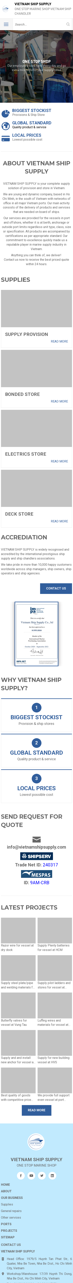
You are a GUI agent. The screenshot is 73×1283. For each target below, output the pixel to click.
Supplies (7, 1186)
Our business (12, 1180)
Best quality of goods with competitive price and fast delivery (16, 1082)
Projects (9, 1213)
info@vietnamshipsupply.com (36, 829)
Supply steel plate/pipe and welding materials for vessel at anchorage (18, 969)
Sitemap (8, 1219)
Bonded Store (22, 394)
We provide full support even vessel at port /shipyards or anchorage (54, 1082)
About (6, 1173)
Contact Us (56, 588)
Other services (11, 1200)
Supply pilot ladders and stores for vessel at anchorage (54, 969)
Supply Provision (26, 334)
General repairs (11, 1193)
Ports (6, 1206)
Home (5, 1167)
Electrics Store (25, 454)
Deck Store (19, 514)
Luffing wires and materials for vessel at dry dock (53, 1007)
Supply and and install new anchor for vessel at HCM (17, 1044)
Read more (59, 341)
